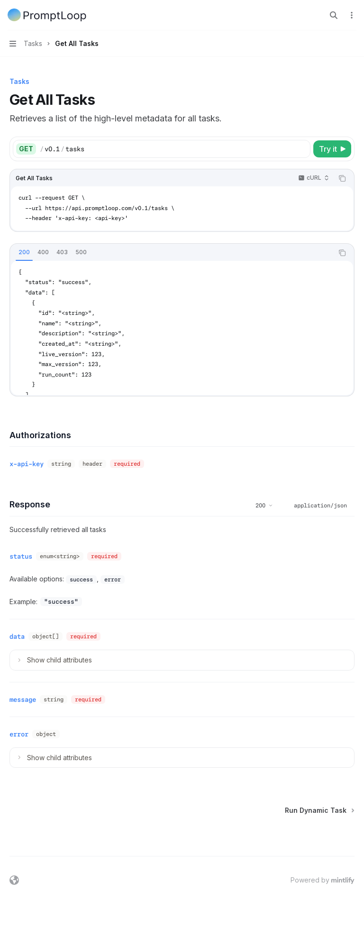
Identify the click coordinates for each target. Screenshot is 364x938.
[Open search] (333, 15)
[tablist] (171, 253)
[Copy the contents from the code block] (342, 178)
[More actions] (351, 15)
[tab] (24, 252)
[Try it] (332, 148)
